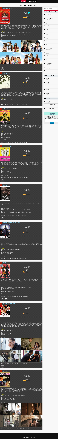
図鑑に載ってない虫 (7, 8)
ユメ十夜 (5, 371)
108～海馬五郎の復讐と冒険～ (9, 303)
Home (29, 434)
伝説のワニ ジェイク (7, 73)
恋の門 (4, 262)
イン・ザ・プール (7, 146)
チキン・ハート (6, 108)
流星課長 (5, 185)
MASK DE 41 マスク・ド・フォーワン (11, 222)
